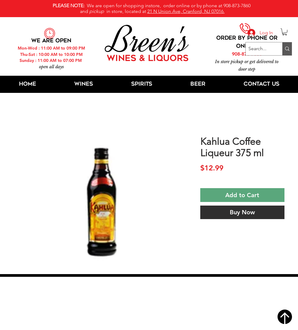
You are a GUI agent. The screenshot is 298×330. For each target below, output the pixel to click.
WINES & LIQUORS (148, 59)
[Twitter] (151, 309)
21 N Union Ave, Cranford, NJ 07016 (152, 290)
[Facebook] (137, 309)
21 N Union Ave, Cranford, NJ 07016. (186, 11)
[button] (285, 32)
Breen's (149, 40)
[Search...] (259, 48)
